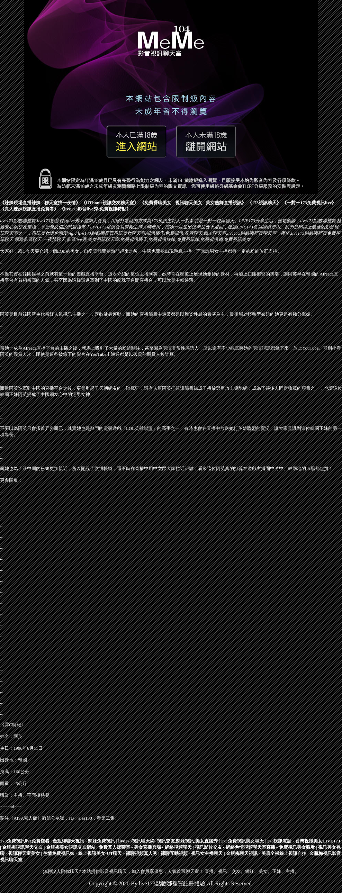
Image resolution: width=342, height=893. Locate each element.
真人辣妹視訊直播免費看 (29, 208)
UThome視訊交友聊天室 (110, 202)
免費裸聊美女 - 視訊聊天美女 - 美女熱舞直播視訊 (193, 202)
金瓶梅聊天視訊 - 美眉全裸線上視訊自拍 (266, 853)
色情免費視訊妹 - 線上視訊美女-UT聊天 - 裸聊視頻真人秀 (100, 853)
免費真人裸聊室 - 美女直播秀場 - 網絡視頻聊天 (145, 847)
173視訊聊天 (264, 202)
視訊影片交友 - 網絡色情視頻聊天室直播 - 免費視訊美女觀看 (255, 847)
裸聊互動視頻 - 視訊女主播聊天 (192, 853)
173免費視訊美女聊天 (242, 841)
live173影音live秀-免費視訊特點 (95, 208)
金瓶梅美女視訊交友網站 (71, 847)
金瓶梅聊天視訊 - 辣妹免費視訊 (84, 841)
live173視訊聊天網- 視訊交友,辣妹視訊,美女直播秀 (168, 841)
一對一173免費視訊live (309, 202)
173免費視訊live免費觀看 (25, 841)
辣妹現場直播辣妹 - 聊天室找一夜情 (40, 202)
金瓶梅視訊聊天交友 (22, 847)
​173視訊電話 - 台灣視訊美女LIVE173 (303, 841)
